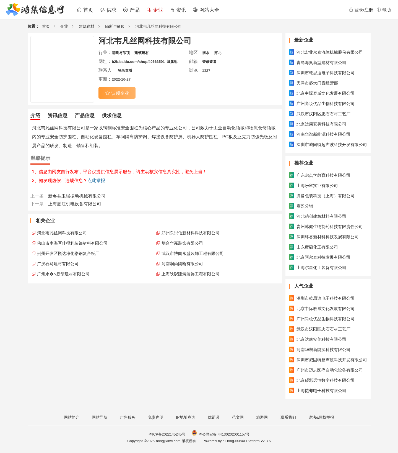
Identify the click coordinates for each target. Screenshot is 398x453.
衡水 (205, 53)
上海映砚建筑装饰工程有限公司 (191, 274)
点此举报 (96, 180)
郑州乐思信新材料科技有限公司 (191, 233)
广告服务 (128, 417)
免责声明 (155, 417)
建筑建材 (86, 26)
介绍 (35, 115)
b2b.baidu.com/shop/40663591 (138, 62)
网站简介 (71, 417)
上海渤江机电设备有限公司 (74, 203)
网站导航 (99, 417)
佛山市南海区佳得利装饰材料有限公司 (72, 243)
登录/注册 (361, 9)
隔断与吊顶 (114, 26)
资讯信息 (57, 115)
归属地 (172, 62)
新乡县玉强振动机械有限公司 (77, 196)
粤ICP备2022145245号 (167, 434)
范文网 (238, 417)
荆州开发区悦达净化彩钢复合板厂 (68, 253)
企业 (154, 10)
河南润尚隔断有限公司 (182, 263)
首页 (85, 10)
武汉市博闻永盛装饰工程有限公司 (193, 253)
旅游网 (262, 417)
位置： (33, 26)
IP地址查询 (185, 417)
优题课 (213, 417)
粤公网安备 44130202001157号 (220, 434)
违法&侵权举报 (321, 417)
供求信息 (112, 115)
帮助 (383, 9)
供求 (108, 10)
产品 (131, 10)
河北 (217, 53)
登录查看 (209, 62)
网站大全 (206, 10)
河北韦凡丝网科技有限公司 (62, 233)
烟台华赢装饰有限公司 (182, 243)
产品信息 (85, 115)
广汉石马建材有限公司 (58, 263)
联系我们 (288, 417)
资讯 (178, 10)
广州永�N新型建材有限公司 (63, 274)
